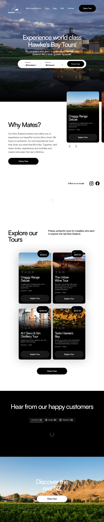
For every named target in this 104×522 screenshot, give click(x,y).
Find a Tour (87, 8)
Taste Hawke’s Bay (38, 520)
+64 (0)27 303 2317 (84, 507)
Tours (47, 8)
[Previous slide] (70, 146)
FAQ (62, 8)
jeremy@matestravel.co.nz (86, 510)
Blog (55, 8)
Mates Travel (59, 507)
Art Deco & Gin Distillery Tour (40, 515)
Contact (71, 8)
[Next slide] (76, 146)
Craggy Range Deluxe (39, 511)
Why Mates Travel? (61, 511)
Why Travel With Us (33, 8)
